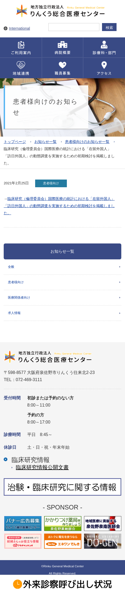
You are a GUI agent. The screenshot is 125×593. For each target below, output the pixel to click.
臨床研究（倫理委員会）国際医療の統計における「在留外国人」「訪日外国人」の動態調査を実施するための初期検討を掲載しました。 (59, 206)
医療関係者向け (19, 297)
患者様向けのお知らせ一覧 (87, 142)
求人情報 (14, 313)
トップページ (15, 142)
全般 (11, 267)
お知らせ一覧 (45, 142)
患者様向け (16, 282)
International (19, 28)
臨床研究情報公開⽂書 (42, 467)
